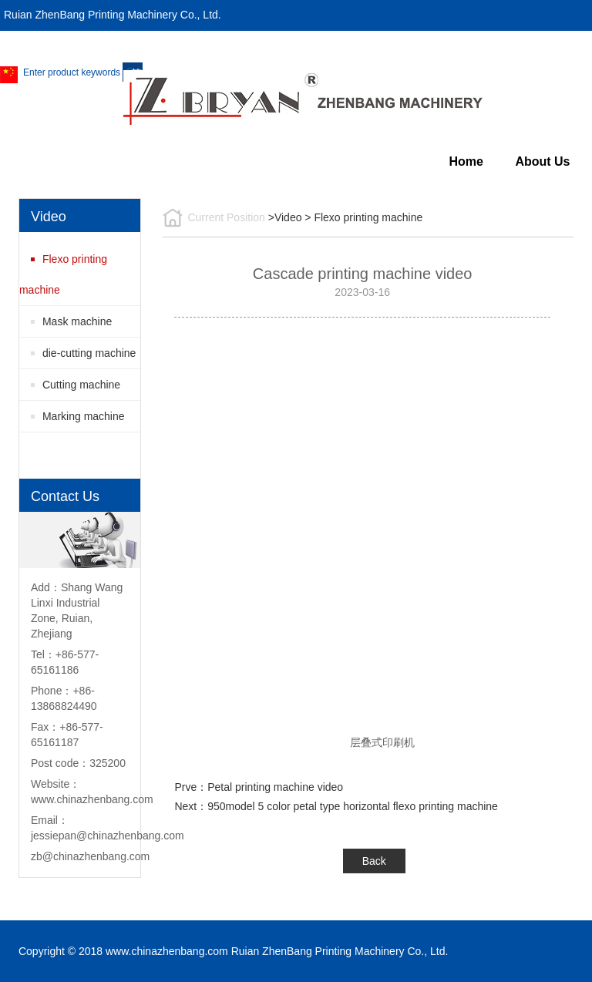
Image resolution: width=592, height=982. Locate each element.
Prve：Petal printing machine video (258, 787)
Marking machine (83, 416)
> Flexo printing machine (363, 217)
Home (466, 161)
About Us (542, 161)
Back (374, 861)
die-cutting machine (89, 353)
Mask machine (77, 321)
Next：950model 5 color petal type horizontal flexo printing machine (335, 806)
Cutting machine (81, 384)
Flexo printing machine (63, 274)
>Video (285, 217)
